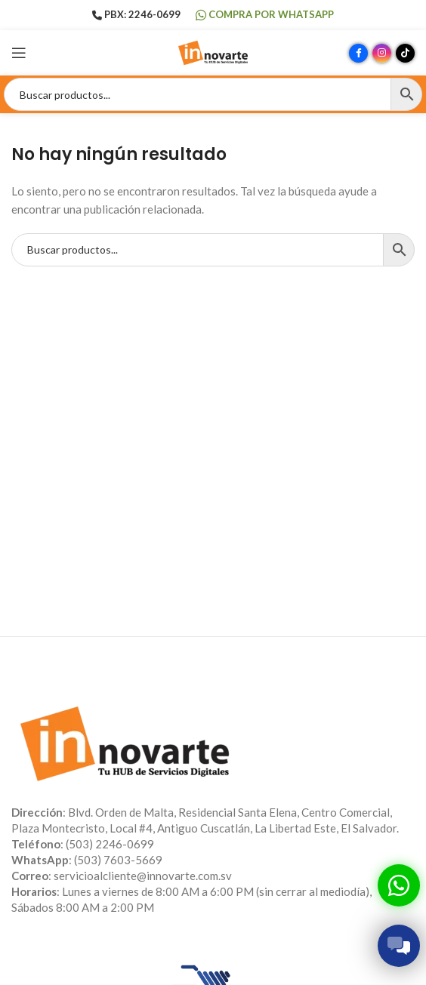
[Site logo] (213, 51)
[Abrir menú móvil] (19, 53)
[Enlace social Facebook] (358, 53)
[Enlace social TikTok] (405, 53)
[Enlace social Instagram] (381, 53)
